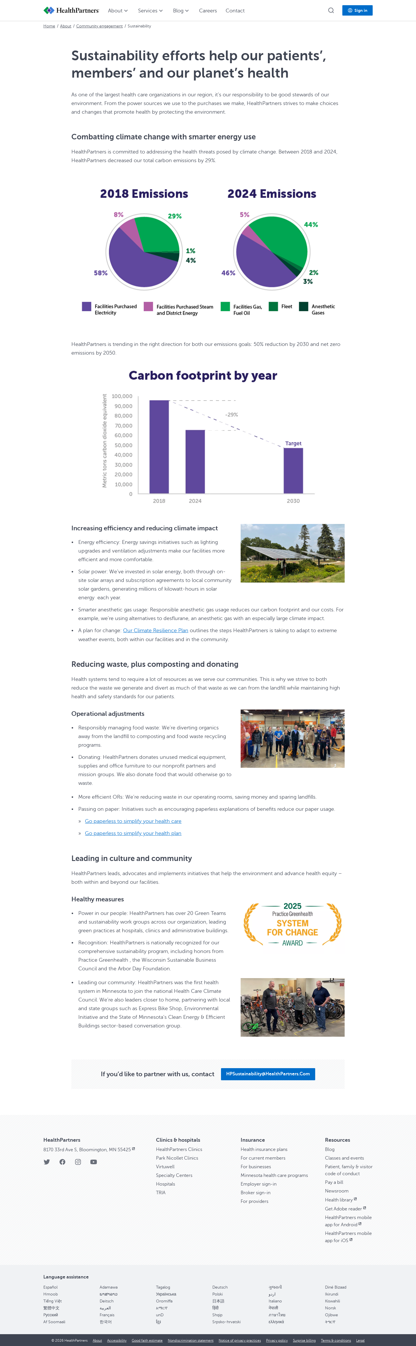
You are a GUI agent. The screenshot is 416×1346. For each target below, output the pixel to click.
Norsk (330, 1307)
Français (107, 1314)
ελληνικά (276, 1321)
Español (50, 1287)
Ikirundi (331, 1293)
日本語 (218, 1300)
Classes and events (344, 1157)
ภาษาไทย (277, 1314)
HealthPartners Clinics (179, 1149)
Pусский (50, 1314)
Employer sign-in (258, 1183)
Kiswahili (332, 1300)
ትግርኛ (330, 1321)
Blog (330, 1149)
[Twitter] (46, 1163)
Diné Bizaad (335, 1287)
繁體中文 (51, 1307)
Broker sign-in (255, 1192)
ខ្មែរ (158, 1321)
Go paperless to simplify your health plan (133, 833)
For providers (254, 1200)
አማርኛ (162, 1307)
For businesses (256, 1166)
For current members (263, 1157)
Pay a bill (334, 1181)
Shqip (217, 1314)
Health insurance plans (264, 1149)
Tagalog (163, 1287)
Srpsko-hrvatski (226, 1321)
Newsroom (337, 1190)
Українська (166, 1293)
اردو (272, 1293)
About (65, 26)
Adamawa (109, 1287)
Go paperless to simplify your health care (133, 821)
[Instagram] (78, 1163)
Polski (217, 1293)
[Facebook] (62, 1163)
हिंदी (215, 1307)
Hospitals (165, 1183)
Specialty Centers (174, 1174)
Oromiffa (164, 1300)
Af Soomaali (54, 1321)
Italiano (275, 1300)
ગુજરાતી (275, 1287)
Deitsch (107, 1300)
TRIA (161, 1192)
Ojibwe (331, 1314)
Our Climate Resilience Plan (155, 630)
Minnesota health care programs (274, 1174)
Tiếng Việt (52, 1300)
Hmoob (50, 1293)
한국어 (106, 1321)
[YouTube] (93, 1163)
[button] (331, 10)
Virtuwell (165, 1166)
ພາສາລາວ (109, 1293)
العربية (105, 1307)
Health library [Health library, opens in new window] (341, 1199)
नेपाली (273, 1307)
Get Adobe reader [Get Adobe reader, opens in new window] (346, 1208)
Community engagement (99, 26)
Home (49, 26)
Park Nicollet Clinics (177, 1157)
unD (160, 1314)
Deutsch (220, 1287)
